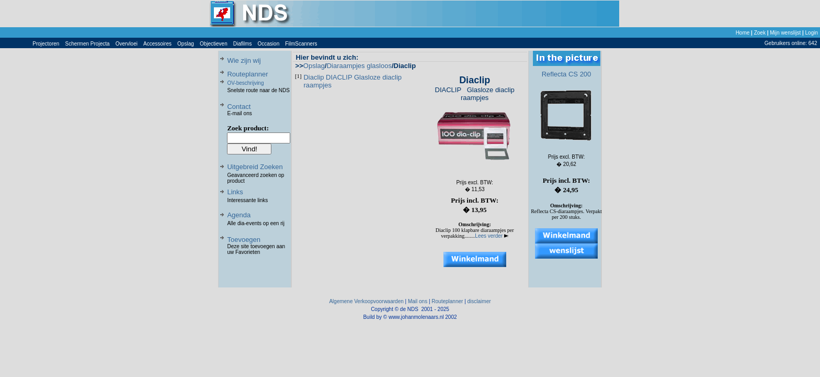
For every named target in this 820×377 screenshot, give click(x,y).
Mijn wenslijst (785, 33)
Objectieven (213, 44)
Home (743, 33)
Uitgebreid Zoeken (254, 167)
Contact (238, 106)
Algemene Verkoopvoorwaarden (366, 301)
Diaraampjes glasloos (359, 66)
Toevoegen (243, 239)
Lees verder (491, 236)
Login (811, 33)
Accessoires (157, 44)
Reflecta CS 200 (566, 74)
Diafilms (242, 44)
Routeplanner (247, 74)
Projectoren (45, 44)
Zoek (760, 33)
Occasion (269, 44)
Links (235, 192)
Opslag (185, 44)
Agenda (238, 215)
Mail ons (417, 301)
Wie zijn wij (243, 60)
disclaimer (479, 301)
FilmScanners (301, 44)
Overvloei (127, 44)
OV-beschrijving (245, 83)
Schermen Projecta (87, 44)
